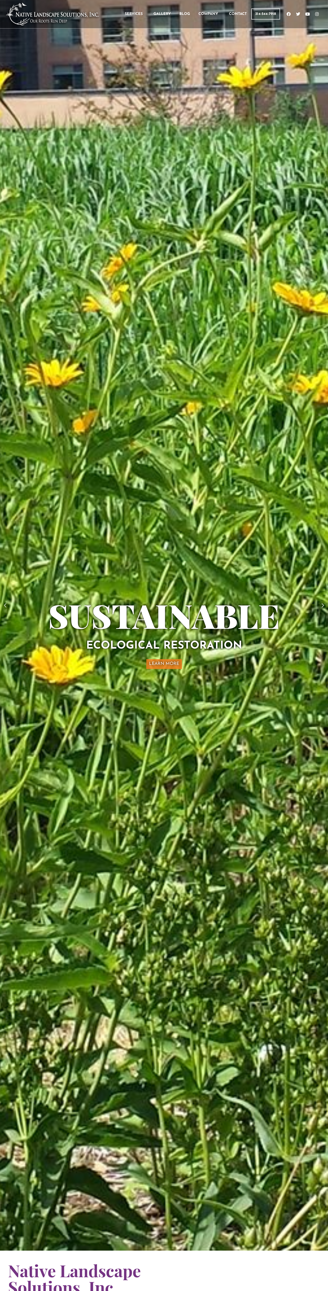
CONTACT (238, 14)
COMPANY (208, 14)
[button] (5, 605)
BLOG (184, 14)
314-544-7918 (265, 14)
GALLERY (162, 14)
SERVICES (134, 14)
